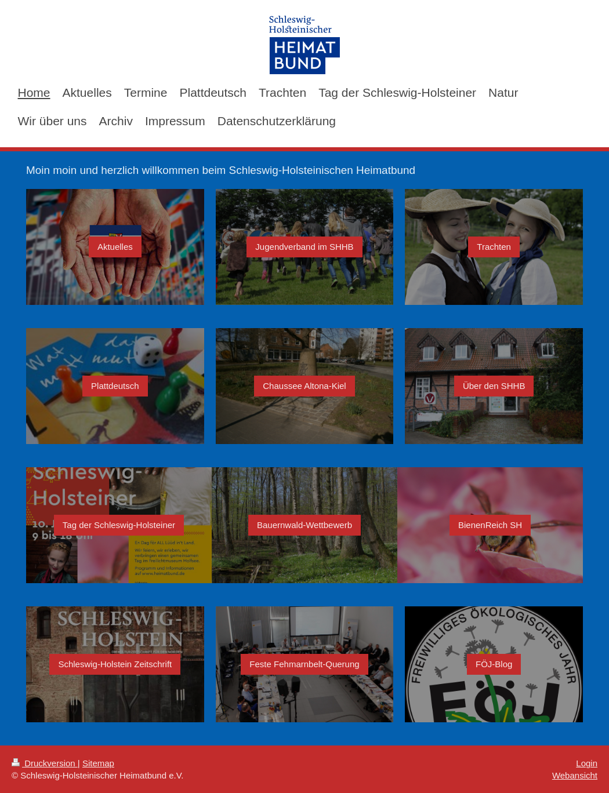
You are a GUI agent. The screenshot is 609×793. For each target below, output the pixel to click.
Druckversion (45, 763)
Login (586, 763)
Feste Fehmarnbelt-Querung (304, 664)
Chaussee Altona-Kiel (304, 386)
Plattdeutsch (115, 386)
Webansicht (574, 775)
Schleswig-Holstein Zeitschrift (115, 664)
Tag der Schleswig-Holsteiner (119, 525)
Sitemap (98, 763)
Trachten (494, 247)
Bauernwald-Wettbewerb (304, 525)
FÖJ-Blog (494, 664)
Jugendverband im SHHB (304, 247)
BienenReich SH (490, 525)
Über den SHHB (494, 386)
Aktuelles (115, 247)
